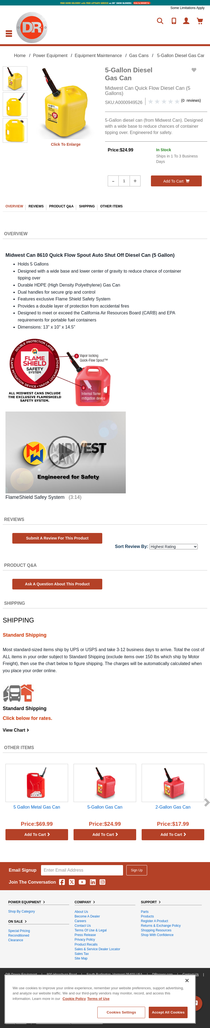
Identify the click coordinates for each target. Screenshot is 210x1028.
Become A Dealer (87, 916)
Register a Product (154, 921)
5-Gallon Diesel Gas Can (181, 55)
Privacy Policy (85, 939)
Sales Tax (82, 954)
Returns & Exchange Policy (160, 926)
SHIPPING (87, 206)
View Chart (16, 730)
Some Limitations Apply (187, 8)
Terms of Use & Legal (91, 930)
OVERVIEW (14, 206)
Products (147, 916)
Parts (144, 912)
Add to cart (176, 181)
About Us (81, 912)
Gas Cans (138, 55)
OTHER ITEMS (111, 206)
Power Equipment (50, 55)
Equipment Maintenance (98, 55)
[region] (100, 999)
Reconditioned (18, 935)
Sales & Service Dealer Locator (97, 949)
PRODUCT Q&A (61, 206)
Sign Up (137, 870)
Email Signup (22, 870)
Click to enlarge (66, 144)
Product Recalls (86, 944)
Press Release (85, 935)
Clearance (15, 940)
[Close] (187, 981)
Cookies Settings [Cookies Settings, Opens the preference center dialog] (121, 1012)
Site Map (81, 958)
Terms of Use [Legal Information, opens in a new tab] (98, 999)
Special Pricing (19, 931)
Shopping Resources (156, 930)
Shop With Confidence (157, 935)
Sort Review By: (131, 546)
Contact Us (83, 926)
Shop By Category (21, 911)
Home (20, 55)
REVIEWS (35, 206)
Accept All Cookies (168, 1012)
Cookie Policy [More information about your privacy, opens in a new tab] (74, 999)
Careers (80, 921)
